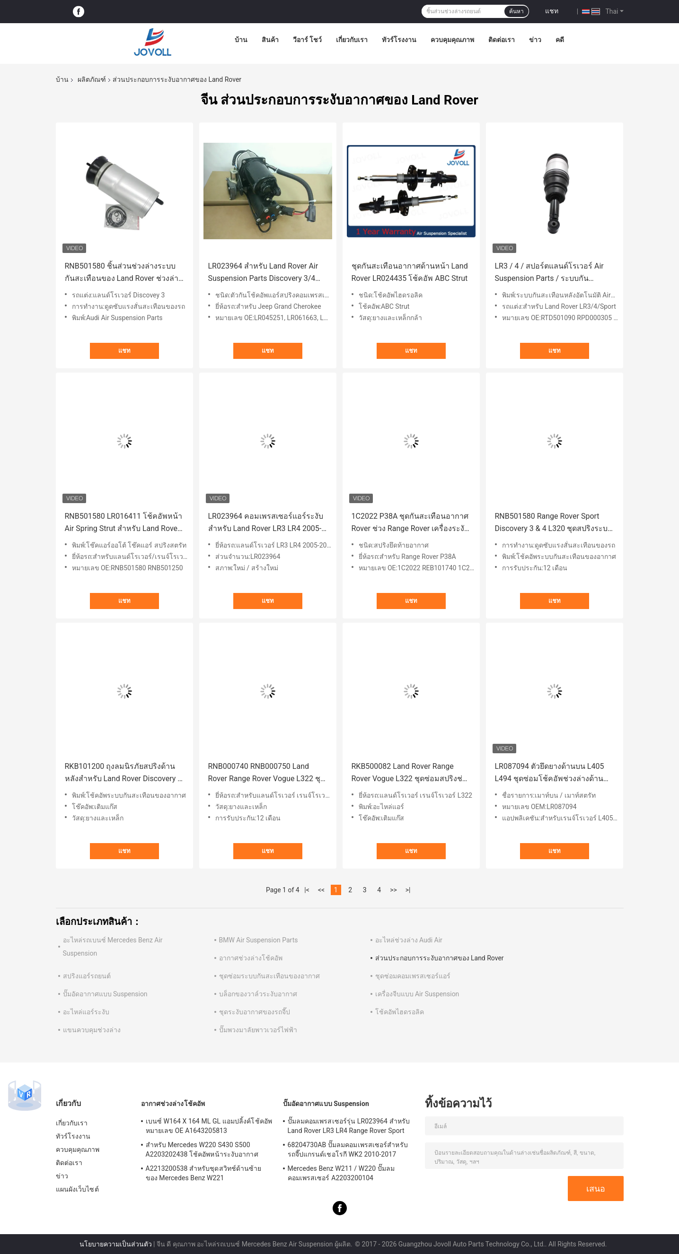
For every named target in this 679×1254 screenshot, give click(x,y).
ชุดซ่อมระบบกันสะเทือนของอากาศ (269, 976)
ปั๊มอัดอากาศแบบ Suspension (105, 994)
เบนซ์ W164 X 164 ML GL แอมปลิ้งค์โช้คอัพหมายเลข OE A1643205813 (209, 1125)
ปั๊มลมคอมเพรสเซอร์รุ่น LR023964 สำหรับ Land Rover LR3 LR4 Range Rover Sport (349, 1125)
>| (408, 890)
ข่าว (535, 40)
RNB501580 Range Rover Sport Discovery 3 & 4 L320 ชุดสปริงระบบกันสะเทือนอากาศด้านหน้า (554, 523)
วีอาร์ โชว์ (307, 40)
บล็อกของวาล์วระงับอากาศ (258, 994)
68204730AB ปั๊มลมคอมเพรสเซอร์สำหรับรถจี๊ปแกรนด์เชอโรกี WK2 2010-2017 (348, 1149)
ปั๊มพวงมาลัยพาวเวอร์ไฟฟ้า (258, 1030)
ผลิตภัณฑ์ (92, 79)
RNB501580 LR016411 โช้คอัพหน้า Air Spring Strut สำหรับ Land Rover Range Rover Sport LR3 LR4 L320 (124, 523)
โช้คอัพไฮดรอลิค (399, 1012)
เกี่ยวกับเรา (352, 40)
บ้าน (241, 40)
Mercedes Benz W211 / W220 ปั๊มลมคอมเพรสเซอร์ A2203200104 (341, 1173)
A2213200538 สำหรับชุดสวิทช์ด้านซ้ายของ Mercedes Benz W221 (204, 1173)
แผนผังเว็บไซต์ (77, 1189)
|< (306, 890)
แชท (551, 11)
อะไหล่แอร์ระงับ (86, 1012)
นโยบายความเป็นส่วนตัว (115, 1244)
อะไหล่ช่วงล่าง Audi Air (408, 940)
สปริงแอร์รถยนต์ (87, 976)
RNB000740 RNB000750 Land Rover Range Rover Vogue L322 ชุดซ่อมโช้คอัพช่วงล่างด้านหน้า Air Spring (266, 773)
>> (393, 890)
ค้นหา (516, 11)
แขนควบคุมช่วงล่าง (92, 1030)
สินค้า (270, 40)
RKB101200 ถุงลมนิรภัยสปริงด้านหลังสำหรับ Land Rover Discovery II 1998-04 (123, 773)
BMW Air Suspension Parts (258, 940)
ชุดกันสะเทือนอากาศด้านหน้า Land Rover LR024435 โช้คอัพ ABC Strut (410, 272)
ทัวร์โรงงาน (399, 40)
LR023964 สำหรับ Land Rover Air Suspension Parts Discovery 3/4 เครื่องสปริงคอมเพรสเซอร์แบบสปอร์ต (263, 273)
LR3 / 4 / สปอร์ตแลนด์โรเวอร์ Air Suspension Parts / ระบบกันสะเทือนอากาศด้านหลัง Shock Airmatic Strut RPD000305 (549, 273)
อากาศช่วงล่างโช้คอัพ (250, 958)
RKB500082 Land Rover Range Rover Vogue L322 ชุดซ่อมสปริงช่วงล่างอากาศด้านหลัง (411, 773)
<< (321, 890)
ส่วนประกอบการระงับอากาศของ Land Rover (439, 958)
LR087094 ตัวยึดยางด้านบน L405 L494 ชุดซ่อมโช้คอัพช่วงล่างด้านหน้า (549, 773)
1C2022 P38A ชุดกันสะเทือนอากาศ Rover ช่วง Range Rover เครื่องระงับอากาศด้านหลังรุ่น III (410, 523)
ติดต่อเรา (501, 40)
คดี (560, 40)
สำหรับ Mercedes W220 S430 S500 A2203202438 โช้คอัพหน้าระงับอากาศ (202, 1149)
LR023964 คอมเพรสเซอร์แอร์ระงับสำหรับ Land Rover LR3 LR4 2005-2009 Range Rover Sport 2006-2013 (265, 523)
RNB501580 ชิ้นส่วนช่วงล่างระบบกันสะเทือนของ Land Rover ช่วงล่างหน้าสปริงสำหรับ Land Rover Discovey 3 (124, 273)
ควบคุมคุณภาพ (452, 40)
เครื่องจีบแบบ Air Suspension (417, 994)
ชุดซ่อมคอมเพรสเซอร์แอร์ (412, 976)
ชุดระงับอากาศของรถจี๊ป (254, 1012)
